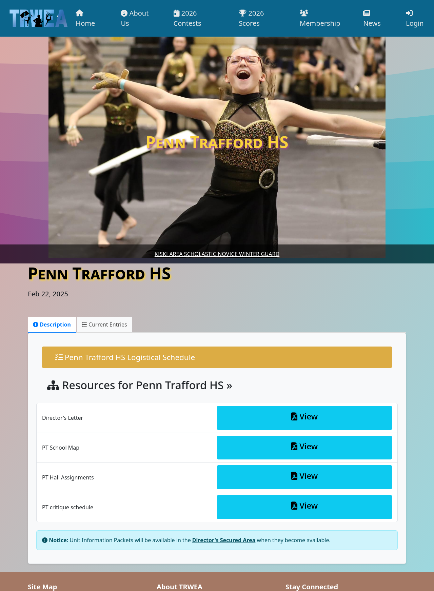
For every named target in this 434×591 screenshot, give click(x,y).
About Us (135, 18)
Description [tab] (52, 324)
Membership (320, 19)
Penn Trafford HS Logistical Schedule (125, 357)
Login (414, 19)
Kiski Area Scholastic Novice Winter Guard (217, 254)
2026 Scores (251, 18)
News (371, 19)
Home (85, 19)
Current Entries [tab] (104, 324)
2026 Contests (187, 18)
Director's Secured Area (224, 540)
